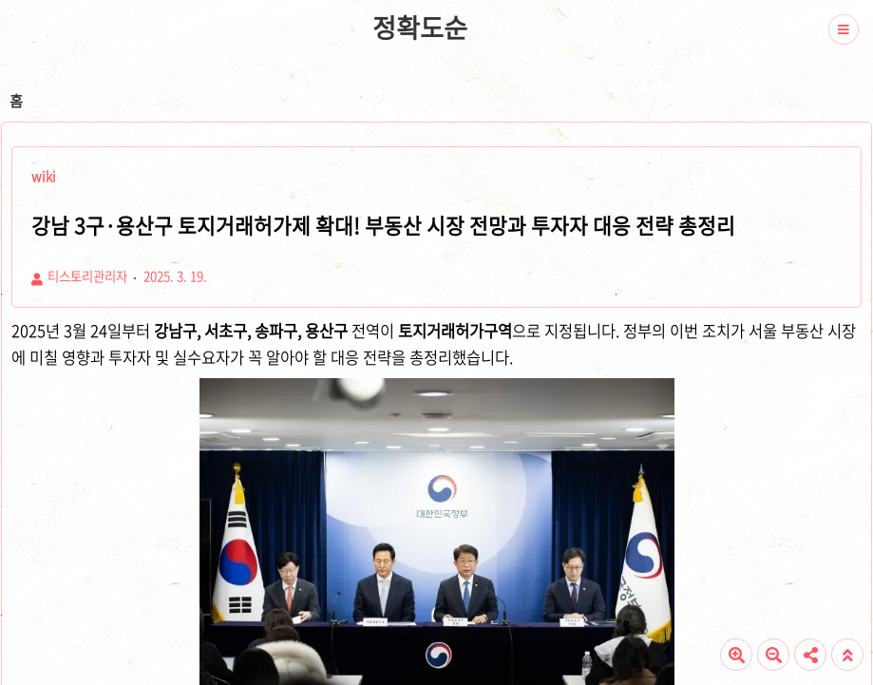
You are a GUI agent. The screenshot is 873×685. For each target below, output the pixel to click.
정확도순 (419, 28)
